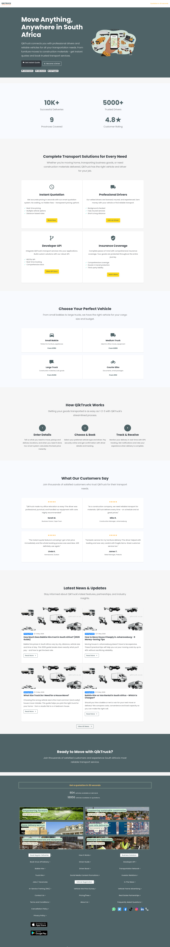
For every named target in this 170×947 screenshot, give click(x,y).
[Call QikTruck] (147, 909)
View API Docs (51, 271)
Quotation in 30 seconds (159, 3)
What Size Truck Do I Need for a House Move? (46, 695)
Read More (30, 655)
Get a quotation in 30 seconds (85, 785)
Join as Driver (113, 220)
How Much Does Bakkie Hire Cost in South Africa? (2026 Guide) (52, 638)
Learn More (113, 274)
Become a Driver (52, 64)
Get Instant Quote (31, 62)
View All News (85, 726)
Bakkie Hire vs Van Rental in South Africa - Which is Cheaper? (111, 696)
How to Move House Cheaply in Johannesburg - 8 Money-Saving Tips (110, 638)
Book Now (52, 220)
